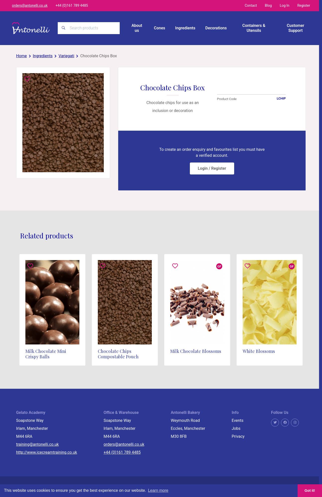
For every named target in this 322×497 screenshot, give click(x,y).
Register (303, 5)
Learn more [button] (158, 490)
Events (237, 420)
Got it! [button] (310, 491)
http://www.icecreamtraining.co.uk (46, 452)
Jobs (236, 428)
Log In (284, 5)
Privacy (238, 436)
